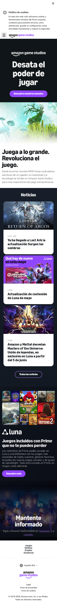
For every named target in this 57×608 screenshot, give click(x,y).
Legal (28, 584)
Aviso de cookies (28, 590)
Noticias (28, 548)
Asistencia (29, 553)
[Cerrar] (53, 3)
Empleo (28, 550)
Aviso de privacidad (28, 587)
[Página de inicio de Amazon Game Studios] (21, 35)
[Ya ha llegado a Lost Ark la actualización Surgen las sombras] (28, 215)
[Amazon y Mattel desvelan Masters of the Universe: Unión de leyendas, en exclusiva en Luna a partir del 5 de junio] (28, 320)
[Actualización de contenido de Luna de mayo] (28, 269)
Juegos (28, 545)
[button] (4, 35)
